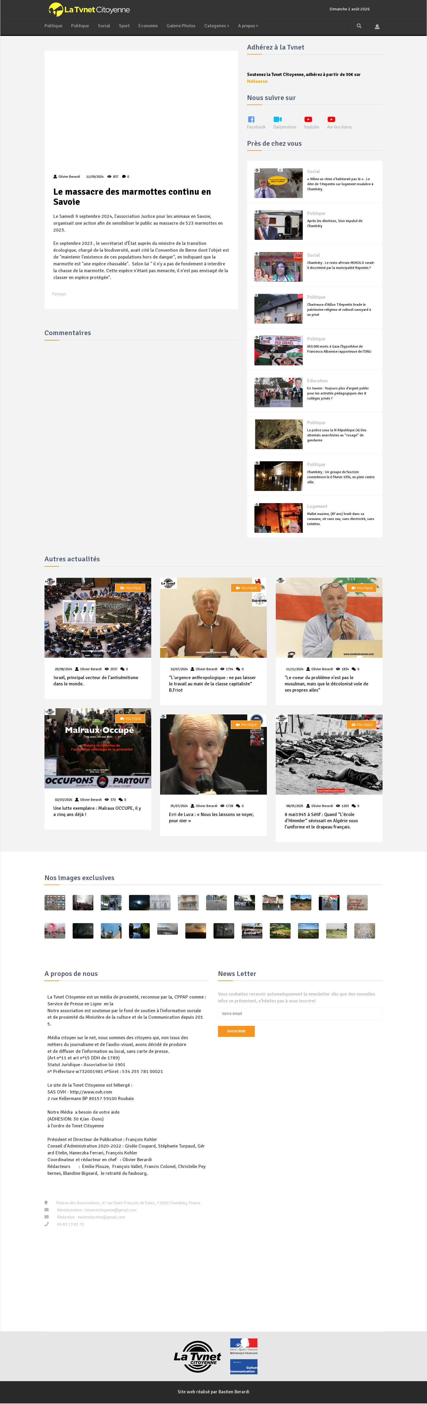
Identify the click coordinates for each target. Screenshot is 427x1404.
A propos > (254, 26)
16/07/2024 (179, 669)
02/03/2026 (63, 800)
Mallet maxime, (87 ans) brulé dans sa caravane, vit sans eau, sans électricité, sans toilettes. (340, 519)
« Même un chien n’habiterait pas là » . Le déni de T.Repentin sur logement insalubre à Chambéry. (340, 184)
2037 (113, 669)
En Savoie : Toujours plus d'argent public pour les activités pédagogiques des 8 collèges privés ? (338, 393)
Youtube (314, 122)
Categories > (221, 26)
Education (317, 381)
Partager (59, 294)
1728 (229, 806)
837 (112, 177)
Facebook (256, 122)
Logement (317, 507)
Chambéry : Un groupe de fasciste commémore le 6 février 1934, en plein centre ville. (341, 477)
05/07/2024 (179, 806)
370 (113, 800)
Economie (150, 26)
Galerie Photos (184, 26)
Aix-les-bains (342, 122)
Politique (53, 26)
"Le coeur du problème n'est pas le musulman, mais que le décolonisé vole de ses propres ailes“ (326, 684)
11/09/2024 (94, 177)
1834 (345, 669)
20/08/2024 (63, 669)
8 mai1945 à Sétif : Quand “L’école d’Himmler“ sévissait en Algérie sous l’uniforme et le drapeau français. (321, 821)
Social (104, 26)
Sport (125, 26)
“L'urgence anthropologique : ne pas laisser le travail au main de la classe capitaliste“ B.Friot (212, 684)
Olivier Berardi (91, 669)
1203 (345, 806)
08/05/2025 (294, 806)
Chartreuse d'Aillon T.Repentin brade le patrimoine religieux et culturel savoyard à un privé (339, 309)
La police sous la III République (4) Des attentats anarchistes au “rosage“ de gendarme (337, 435)
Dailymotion (286, 122)
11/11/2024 (294, 669)
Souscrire (236, 1031)
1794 (229, 669)
